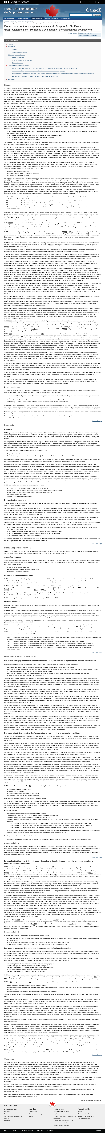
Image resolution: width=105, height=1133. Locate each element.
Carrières (7, 1120)
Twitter (80, 1111)
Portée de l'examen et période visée (22, 60)
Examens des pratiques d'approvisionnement (21, 21)
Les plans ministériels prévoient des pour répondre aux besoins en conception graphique (38, 71)
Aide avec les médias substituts (88, 35)
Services (84, 2)
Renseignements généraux (61, 1111)
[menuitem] (10, 18)
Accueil (6, 21)
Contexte (14, 49)
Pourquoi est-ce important (19, 52)
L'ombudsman (8, 1114)
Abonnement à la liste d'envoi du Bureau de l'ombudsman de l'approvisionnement (87, 1116)
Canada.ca (76, 2)
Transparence (13, 1105)
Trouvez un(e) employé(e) (61, 1125)
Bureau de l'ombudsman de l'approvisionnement (20, 10)
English (99, 2)
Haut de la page (72, 33)
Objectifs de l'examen (18, 57)
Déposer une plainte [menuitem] (51, 18)
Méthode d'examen (17, 63)
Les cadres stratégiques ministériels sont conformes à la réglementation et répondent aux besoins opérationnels (44, 68)
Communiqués (33, 1111)
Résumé (10, 44)
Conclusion (11, 79)
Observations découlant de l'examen (18, 65)
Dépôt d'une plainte (59, 1114)
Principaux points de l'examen (16, 55)
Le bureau (7, 1111)
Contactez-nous (59, 1109)
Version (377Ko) (85, 33)
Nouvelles (32, 1109)
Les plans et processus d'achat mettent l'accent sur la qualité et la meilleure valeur (35, 76)
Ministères (91, 2)
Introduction (11, 46)
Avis (5, 1105)
